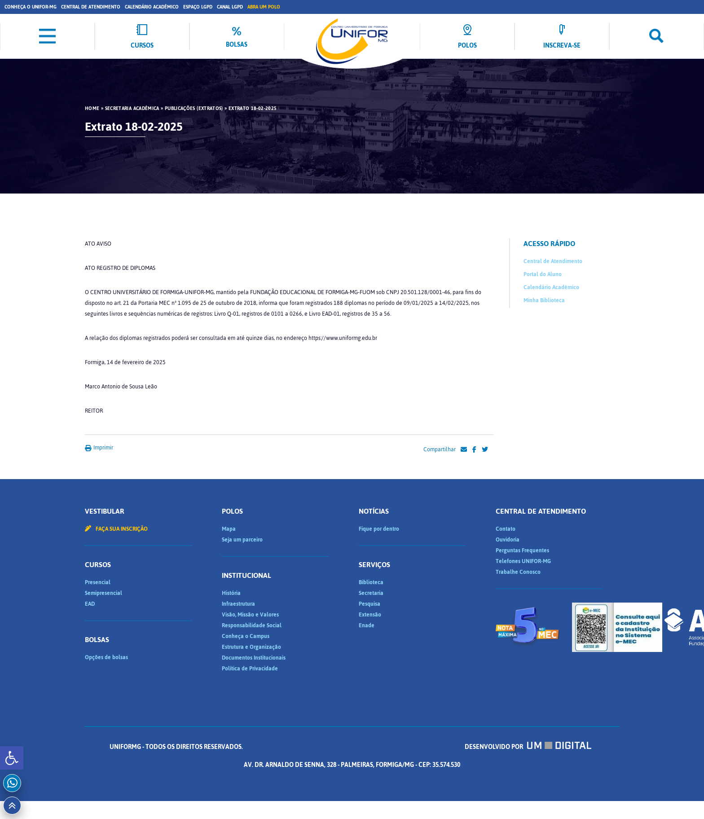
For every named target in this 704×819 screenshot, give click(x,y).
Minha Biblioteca (544, 300)
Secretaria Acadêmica (132, 108)
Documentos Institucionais (254, 657)
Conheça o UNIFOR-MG (30, 7)
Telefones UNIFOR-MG (523, 561)
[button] (11, 758)
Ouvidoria (507, 539)
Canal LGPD (230, 7)
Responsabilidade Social (252, 625)
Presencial (97, 582)
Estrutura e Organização (251, 647)
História (231, 593)
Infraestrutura (238, 604)
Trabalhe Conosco (518, 572)
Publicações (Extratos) (194, 108)
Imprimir (99, 447)
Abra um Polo (263, 7)
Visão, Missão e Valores (250, 614)
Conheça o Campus (245, 636)
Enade (366, 625)
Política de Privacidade (250, 668)
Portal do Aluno (543, 274)
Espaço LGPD (197, 7)
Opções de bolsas (106, 657)
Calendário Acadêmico (152, 7)
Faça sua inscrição (116, 529)
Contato (505, 529)
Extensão (370, 614)
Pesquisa (369, 604)
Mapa (229, 529)
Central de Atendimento (90, 7)
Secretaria (371, 593)
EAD (90, 604)
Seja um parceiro (242, 539)
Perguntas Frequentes (522, 550)
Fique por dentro (379, 529)
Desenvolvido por (528, 747)
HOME (92, 108)
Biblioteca (371, 582)
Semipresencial (103, 593)
